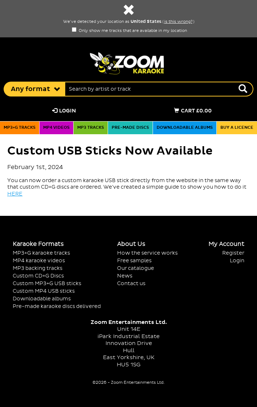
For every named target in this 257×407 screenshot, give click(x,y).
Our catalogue (135, 268)
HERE (14, 194)
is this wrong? (178, 21)
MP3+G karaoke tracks (41, 253)
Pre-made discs (130, 127)
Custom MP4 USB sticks (44, 291)
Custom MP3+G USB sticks (47, 283)
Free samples (134, 261)
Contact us (131, 283)
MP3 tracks (90, 127)
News (124, 276)
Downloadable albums (185, 127)
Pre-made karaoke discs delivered (57, 306)
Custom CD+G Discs (38, 276)
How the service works (147, 253)
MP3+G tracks (20, 127)
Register (233, 253)
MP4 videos (56, 127)
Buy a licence (236, 127)
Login (64, 111)
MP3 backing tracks (37, 268)
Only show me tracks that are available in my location (129, 30)
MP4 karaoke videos (39, 261)
